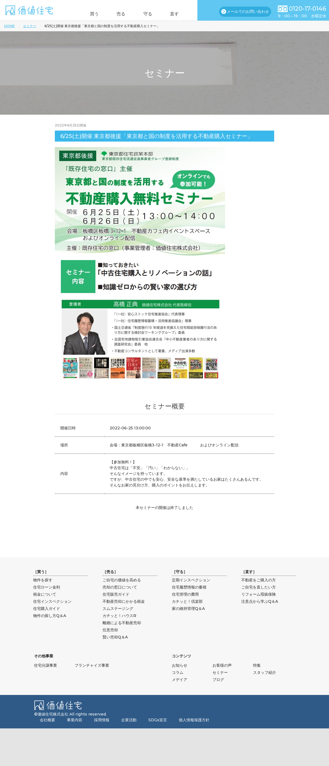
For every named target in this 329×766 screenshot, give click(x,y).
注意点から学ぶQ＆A (259, 601)
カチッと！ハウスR (119, 615)
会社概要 (47, 719)
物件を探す (42, 580)
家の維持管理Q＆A (188, 608)
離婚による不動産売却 (122, 622)
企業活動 (129, 719)
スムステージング (118, 608)
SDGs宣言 (157, 719)
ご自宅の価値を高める (122, 580)
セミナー (29, 26)
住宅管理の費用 (185, 594)
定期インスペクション (191, 580)
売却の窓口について (120, 587)
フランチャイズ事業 (92, 665)
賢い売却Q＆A (115, 637)
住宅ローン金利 (46, 587)
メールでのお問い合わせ (248, 11)
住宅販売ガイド (116, 594)
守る (150, 13)
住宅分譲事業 (45, 665)
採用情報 (101, 719)
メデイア (179, 679)
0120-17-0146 (307, 8)
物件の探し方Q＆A (49, 615)
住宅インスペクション (52, 601)
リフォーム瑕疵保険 (258, 594)
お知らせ (179, 665)
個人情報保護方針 (194, 719)
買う (87, 13)
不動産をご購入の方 (258, 580)
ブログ (218, 679)
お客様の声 (222, 665)
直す (181, 13)
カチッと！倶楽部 (187, 601)
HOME (9, 26)
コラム (177, 672)
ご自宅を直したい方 (258, 587)
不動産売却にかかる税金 (124, 601)
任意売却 (110, 629)
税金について (44, 594)
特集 (257, 665)
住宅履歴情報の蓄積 (189, 587)
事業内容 (74, 719)
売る (118, 13)
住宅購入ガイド (46, 608)
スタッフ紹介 (264, 672)
